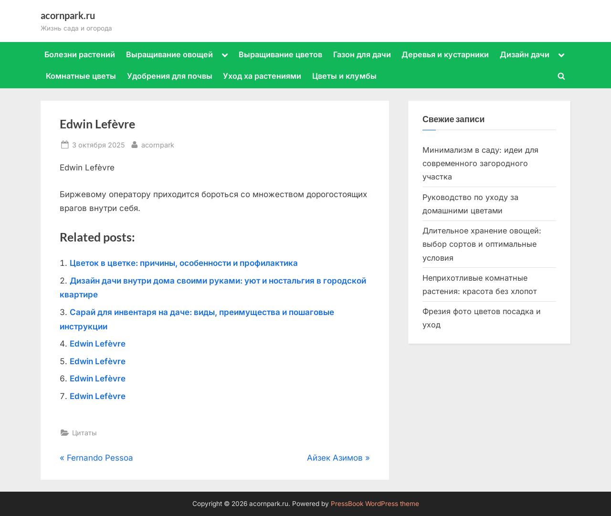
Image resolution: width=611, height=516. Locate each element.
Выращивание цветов (280, 54)
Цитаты (84, 433)
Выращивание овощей (169, 54)
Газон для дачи (362, 54)
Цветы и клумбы (344, 76)
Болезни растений (79, 54)
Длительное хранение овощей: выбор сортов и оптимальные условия (481, 244)
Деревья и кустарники (445, 54)
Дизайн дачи (524, 54)
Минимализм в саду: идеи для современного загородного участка (480, 163)
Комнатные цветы (81, 76)
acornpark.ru (68, 15)
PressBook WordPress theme (375, 503)
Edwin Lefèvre (98, 343)
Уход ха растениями (262, 76)
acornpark (157, 144)
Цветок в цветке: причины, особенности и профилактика (184, 263)
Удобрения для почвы (169, 76)
